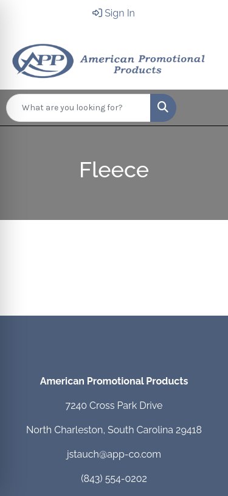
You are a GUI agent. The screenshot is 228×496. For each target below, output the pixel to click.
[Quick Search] (78, 108)
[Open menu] (204, 108)
